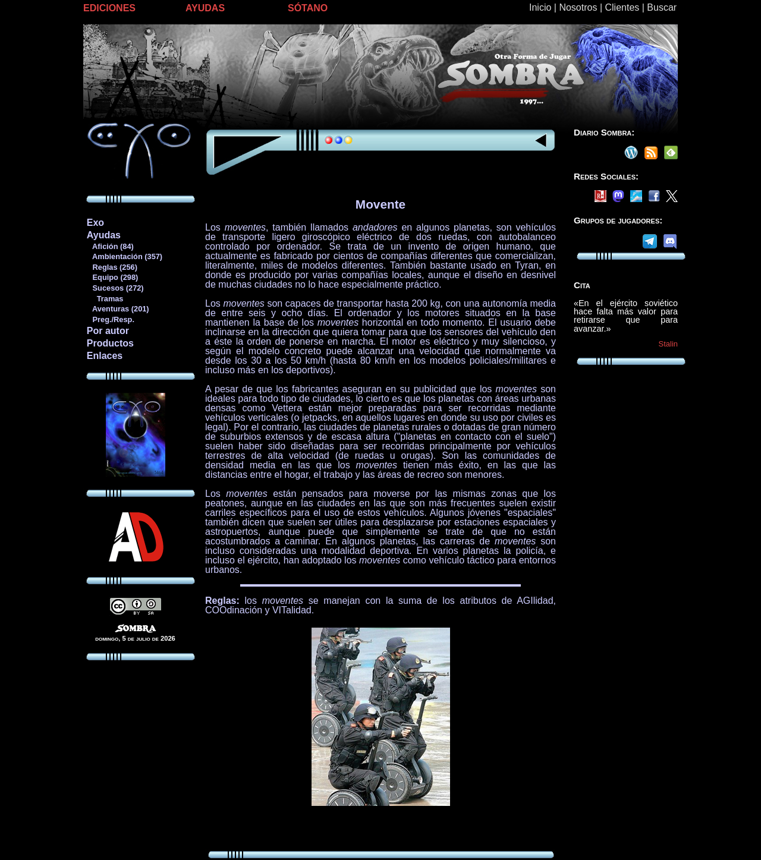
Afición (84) (110, 246)
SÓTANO (308, 8)
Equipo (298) (112, 277)
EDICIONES (109, 8)
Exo (95, 223)
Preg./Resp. (110, 319)
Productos (110, 343)
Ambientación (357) (124, 256)
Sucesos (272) (115, 287)
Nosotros (578, 7)
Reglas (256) (111, 267)
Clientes (622, 7)
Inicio (540, 7)
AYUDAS (205, 8)
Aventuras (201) (117, 308)
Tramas (105, 298)
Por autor (108, 331)
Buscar (662, 7)
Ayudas (104, 235)
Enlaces (104, 356)
